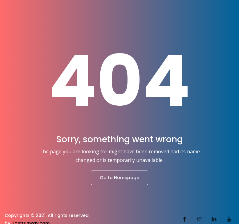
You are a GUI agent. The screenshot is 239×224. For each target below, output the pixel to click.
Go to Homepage (119, 178)
